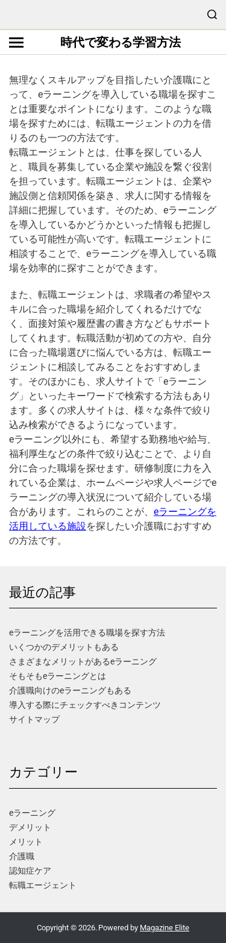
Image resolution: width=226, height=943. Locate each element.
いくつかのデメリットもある (64, 647)
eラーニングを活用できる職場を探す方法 (87, 632)
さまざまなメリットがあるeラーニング (83, 661)
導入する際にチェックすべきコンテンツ (85, 705)
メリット (26, 842)
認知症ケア (30, 870)
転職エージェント (43, 885)
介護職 (21, 856)
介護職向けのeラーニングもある (70, 690)
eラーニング (32, 813)
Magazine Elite (164, 927)
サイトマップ (34, 719)
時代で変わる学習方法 (120, 42)
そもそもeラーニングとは (57, 676)
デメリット (30, 827)
